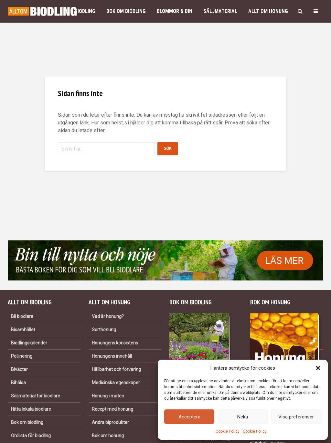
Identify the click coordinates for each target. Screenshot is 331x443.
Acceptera (189, 417)
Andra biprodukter (110, 422)
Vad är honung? (108, 316)
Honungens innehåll (112, 356)
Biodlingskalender (29, 342)
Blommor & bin (174, 11)
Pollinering (21, 356)
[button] (318, 368)
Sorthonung (104, 329)
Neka (242, 417)
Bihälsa (18, 382)
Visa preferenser (296, 417)
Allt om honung (268, 11)
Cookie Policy (228, 431)
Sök (167, 148)
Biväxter (19, 369)
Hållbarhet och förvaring (116, 369)
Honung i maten (108, 395)
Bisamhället (23, 329)
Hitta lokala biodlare (31, 409)
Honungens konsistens (115, 342)
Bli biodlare (22, 316)
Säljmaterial (220, 11)
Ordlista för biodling (31, 435)
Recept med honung (112, 409)
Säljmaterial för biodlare (35, 395)
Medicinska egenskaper (116, 382)
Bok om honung (108, 435)
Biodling (85, 11)
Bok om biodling (126, 11)
